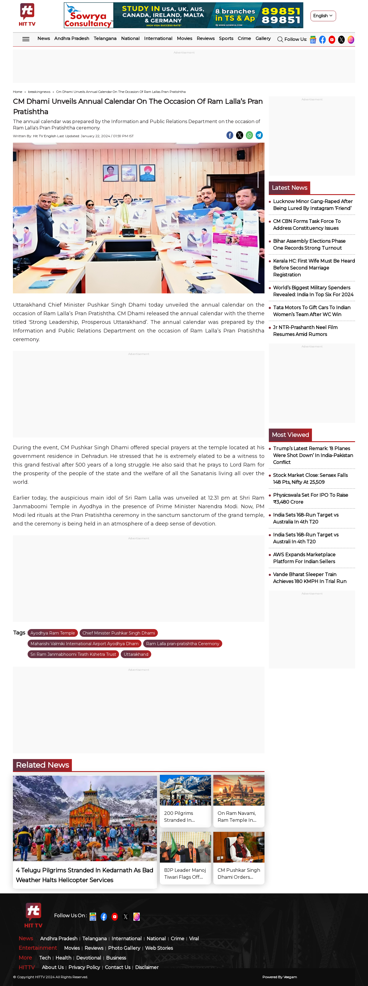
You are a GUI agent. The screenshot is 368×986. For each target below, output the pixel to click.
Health (63, 958)
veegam (290, 977)
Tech (45, 958)
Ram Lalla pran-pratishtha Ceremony (182, 643)
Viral (194, 939)
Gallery (263, 38)
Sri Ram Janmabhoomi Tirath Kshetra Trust (73, 654)
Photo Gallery (124, 948)
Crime (244, 38)
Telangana (105, 38)
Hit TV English (44, 136)
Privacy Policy (84, 968)
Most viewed (290, 434)
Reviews (205, 38)
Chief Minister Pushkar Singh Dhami (119, 633)
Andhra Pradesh (71, 38)
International (158, 38)
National (130, 38)
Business (116, 958)
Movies (184, 38)
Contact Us (117, 968)
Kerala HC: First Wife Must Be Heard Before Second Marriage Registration (314, 268)
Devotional (88, 958)
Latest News (289, 187)
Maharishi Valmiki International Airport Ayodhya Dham (84, 643)
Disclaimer (147, 968)
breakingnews (39, 92)
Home (17, 92)
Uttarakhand (136, 654)
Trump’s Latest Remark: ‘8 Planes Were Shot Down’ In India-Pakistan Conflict (313, 455)
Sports (226, 38)
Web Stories (159, 948)
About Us (53, 968)
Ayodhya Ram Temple (52, 633)
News (43, 38)
